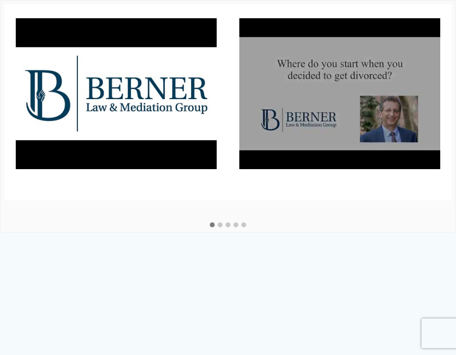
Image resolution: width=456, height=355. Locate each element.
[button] (212, 225)
